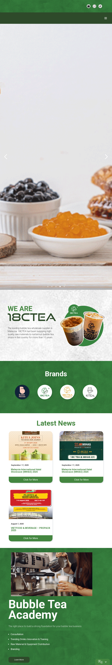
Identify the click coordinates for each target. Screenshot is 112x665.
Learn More (19, 660)
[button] (6, 157)
